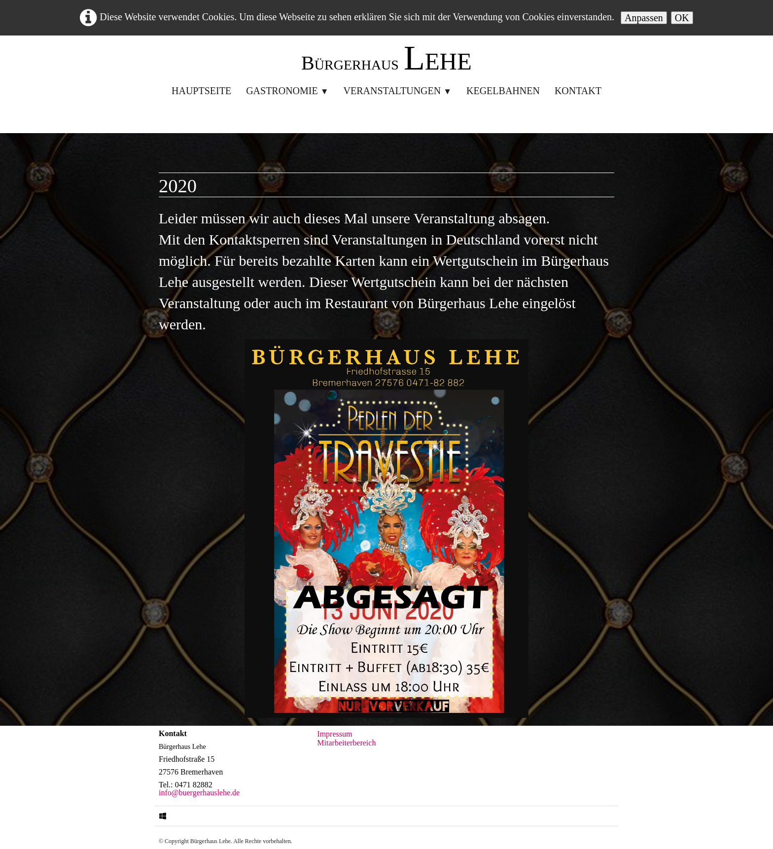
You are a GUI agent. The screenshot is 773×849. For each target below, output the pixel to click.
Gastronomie (287, 90)
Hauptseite (201, 90)
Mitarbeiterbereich (346, 743)
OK (682, 17)
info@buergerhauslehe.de (199, 792)
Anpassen (644, 17)
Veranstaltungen (398, 90)
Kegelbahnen (503, 90)
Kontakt (578, 90)
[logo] (386, 60)
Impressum (334, 734)
